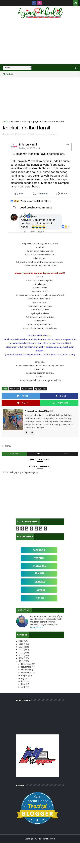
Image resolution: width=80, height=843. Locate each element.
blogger (14, 454)
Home (5, 121)
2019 (21, 661)
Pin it (22, 402)
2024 (21, 646)
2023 (21, 649)
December (26, 664)
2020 (21, 658)
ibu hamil (15, 121)
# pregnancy (40, 388)
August (24, 675)
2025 (21, 644)
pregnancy (38, 121)
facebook (64, 454)
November (26, 666)
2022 (21, 652)
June (23, 681)
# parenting (27, 388)
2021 (21, 655)
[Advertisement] (40, 43)
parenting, (43, 134)
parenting (26, 121)
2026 (21, 641)
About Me (24, 610)
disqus (40, 454)
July (23, 678)
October (25, 669)
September (26, 672)
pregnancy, (53, 134)
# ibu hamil (14, 388)
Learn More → (37, 627)
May (23, 684)
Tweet (22, 396)
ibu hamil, (34, 134)
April (23, 686)
